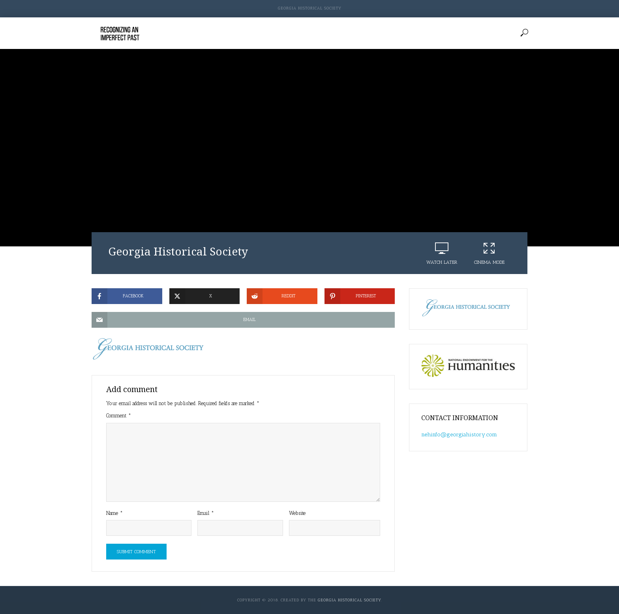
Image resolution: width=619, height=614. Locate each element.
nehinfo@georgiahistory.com (459, 434)
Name (114, 513)
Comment (118, 416)
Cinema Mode (489, 253)
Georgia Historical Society (309, 8)
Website (297, 513)
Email (205, 513)
